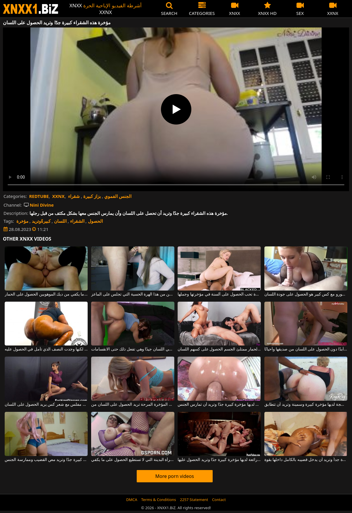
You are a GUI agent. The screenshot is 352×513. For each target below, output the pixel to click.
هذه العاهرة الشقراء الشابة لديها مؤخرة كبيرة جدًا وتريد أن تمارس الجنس (219, 404)
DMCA (131, 499)
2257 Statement (194, 499)
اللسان (60, 221)
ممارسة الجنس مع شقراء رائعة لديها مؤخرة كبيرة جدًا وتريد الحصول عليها (219, 459)
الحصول (95, 221)
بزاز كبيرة (92, 196)
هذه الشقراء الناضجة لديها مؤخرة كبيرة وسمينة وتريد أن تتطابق (305, 404)
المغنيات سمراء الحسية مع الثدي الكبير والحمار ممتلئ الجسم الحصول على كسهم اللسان (219, 349)
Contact (219, 499)
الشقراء (77, 221)
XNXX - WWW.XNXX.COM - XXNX (30, 9)
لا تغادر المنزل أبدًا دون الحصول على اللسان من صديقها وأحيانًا (305, 349)
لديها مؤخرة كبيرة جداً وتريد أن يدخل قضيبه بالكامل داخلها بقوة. (305, 459)
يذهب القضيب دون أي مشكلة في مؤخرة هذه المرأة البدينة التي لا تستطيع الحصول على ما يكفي (132, 459)
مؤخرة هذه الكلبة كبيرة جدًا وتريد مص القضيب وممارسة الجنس (46, 459)
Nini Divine (39, 205)
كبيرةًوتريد (41, 221)
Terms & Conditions (158, 499)
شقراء (74, 196)
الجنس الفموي (117, 196)
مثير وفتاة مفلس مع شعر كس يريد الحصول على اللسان (46, 404)
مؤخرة (22, 221)
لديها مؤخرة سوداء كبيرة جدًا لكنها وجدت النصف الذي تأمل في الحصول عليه (46, 349)
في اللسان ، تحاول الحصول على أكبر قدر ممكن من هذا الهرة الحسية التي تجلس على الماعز (132, 294)
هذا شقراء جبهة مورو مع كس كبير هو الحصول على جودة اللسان (305, 294)
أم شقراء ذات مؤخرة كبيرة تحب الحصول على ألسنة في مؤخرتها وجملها (219, 294)
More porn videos (174, 476)
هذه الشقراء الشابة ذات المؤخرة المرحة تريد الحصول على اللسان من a (132, 404)
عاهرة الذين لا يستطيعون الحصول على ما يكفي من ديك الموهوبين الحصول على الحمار (46, 294)
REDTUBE (39, 196)
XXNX (58, 196)
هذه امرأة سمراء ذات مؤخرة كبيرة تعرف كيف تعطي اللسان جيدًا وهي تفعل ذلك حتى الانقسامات (132, 349)
